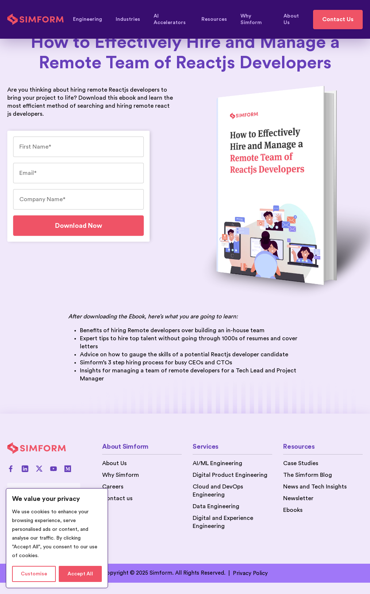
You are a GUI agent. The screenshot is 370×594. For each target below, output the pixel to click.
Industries (131, 19)
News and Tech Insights (315, 487)
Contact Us (338, 19)
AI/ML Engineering (217, 463)
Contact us (117, 498)
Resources (217, 19)
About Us (291, 19)
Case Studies (300, 463)
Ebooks (292, 510)
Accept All (80, 573)
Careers (112, 487)
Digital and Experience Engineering (223, 522)
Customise (34, 573)
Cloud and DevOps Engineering (218, 491)
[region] (57, 538)
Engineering (91, 19)
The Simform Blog (307, 475)
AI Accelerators (174, 19)
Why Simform (258, 19)
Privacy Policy (250, 573)
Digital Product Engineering (230, 475)
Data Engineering (216, 506)
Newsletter (298, 498)
